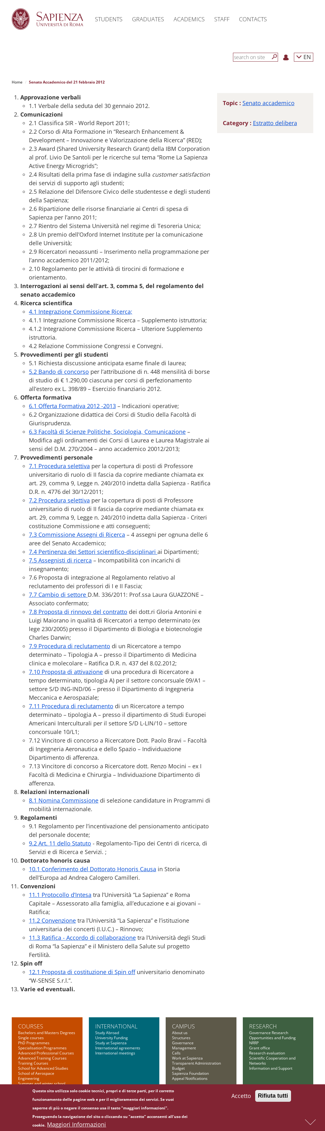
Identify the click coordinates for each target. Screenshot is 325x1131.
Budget (178, 1068)
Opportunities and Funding (272, 1037)
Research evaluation (267, 1053)
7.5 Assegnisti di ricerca (60, 560)
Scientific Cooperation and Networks (272, 1060)
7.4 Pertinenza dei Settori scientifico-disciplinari (93, 551)
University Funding (111, 1037)
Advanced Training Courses (42, 1058)
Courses (30, 1026)
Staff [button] (221, 19)
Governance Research (268, 1032)
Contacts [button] (253, 19)
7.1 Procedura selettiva (59, 466)
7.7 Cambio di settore (58, 594)
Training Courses (33, 1063)
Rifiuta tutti (273, 1097)
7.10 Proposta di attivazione (66, 672)
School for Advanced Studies (43, 1068)
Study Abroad (107, 1032)
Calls (176, 1053)
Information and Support (270, 1068)
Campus (183, 1026)
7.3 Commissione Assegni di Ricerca (77, 534)
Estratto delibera (275, 123)
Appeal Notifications (190, 1078)
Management (184, 1048)
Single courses (31, 1037)
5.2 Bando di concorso (59, 371)
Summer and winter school (41, 1083)
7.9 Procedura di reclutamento (69, 646)
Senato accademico (268, 103)
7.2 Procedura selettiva (59, 500)
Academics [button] (189, 19)
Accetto (241, 1097)
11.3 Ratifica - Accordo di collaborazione (82, 937)
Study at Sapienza (111, 1043)
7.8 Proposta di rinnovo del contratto (78, 612)
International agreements (117, 1048)
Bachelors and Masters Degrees (46, 1032)
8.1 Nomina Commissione (63, 800)
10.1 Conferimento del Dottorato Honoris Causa (92, 869)
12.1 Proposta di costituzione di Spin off (82, 972)
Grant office (259, 1048)
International (116, 1026)
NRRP (254, 1043)
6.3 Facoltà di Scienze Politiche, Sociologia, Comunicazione (107, 431)
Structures (181, 1037)
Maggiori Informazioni (76, 1126)
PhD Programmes (34, 1043)
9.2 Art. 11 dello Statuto (60, 843)
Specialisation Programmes (42, 1048)
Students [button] (109, 19)
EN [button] (303, 56)
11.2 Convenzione (52, 920)
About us (180, 1032)
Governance (183, 1043)
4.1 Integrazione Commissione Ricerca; (80, 311)
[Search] (274, 57)
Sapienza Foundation (190, 1073)
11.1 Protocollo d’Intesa (60, 895)
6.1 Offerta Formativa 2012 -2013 (72, 406)
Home (17, 82)
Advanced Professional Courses (46, 1053)
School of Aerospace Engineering (36, 1076)
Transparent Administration (196, 1063)
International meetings (115, 1053)
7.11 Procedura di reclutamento (71, 706)
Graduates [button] (148, 19)
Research (263, 1026)
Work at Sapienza (187, 1058)
